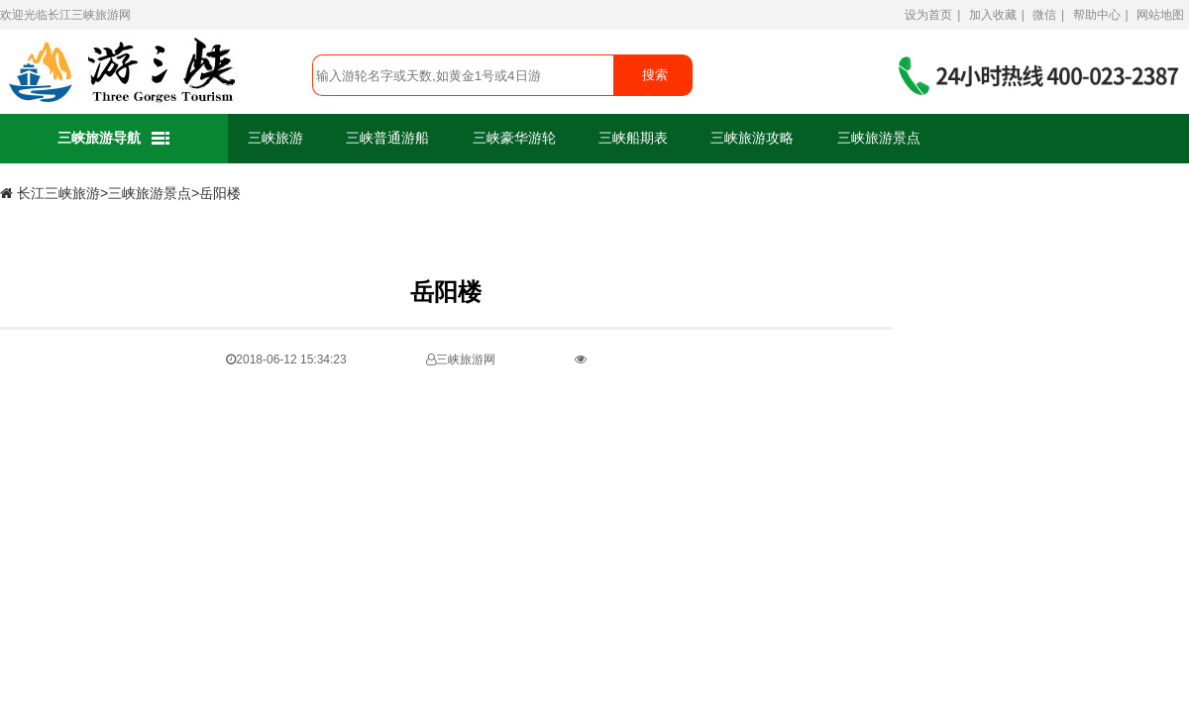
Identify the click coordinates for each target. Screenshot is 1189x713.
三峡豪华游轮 (514, 138)
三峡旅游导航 (114, 140)
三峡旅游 (275, 138)
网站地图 (1160, 15)
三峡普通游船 (387, 138)
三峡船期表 (633, 138)
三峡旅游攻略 (752, 138)
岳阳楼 (220, 193)
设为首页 (928, 15)
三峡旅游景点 (878, 138)
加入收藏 (993, 15)
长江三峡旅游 (83, 15)
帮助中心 (1097, 15)
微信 (1044, 15)
